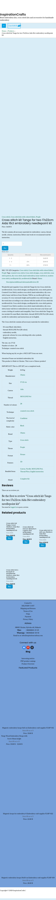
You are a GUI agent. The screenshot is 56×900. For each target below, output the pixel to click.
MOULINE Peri (25, 398)
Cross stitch (6, 218)
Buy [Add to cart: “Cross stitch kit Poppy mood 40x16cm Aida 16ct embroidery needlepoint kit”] (9, 540)
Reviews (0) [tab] (34, 284)
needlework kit (27, 280)
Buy (5, 250)
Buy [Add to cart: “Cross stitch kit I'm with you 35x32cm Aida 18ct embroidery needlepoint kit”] (42, 547)
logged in (14, 509)
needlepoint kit (15, 280)
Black (22, 427)
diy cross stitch (17, 277)
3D (21, 463)
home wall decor (41, 277)
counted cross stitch (18, 275)
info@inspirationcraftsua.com (32, 637)
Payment (28, 618)
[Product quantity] (12, 245)
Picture (22, 456)
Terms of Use (28, 613)
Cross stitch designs (32, 275)
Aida (21, 391)
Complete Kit (25, 480)
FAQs (28, 615)
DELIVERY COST (28, 607)
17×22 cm (23, 384)
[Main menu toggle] (4, 27)
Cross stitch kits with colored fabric (23, 218)
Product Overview (28, 666)
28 (21, 405)
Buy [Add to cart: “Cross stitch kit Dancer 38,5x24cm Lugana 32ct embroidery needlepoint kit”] (26, 543)
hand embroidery (29, 277)
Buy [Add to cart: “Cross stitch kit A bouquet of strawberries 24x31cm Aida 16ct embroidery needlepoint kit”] (9, 588)
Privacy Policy (28, 621)
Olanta (39, 280)
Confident (23, 420)
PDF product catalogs (28, 663)
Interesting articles (28, 660)
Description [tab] (10, 284)
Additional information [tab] (22, 284)
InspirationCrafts (14, 16)
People (38, 218)
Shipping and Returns (28, 610)
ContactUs (28, 605)
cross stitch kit (45, 275)
